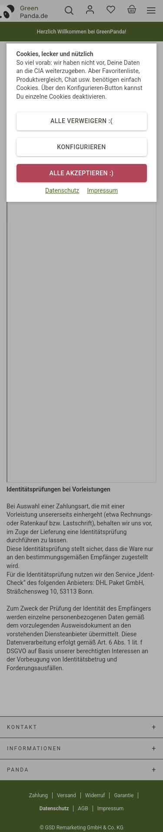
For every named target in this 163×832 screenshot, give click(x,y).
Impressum (102, 190)
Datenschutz (62, 190)
